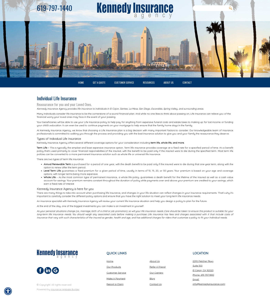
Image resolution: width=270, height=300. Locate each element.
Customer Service (116, 268)
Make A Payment (116, 274)
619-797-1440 (54, 8)
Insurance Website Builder (65, 285)
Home (110, 256)
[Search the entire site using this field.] (210, 8)
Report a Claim (115, 279)
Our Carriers (156, 268)
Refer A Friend (157, 262)
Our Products (114, 262)
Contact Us (156, 279)
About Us (155, 256)
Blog (152, 274)
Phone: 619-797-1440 (203, 270)
